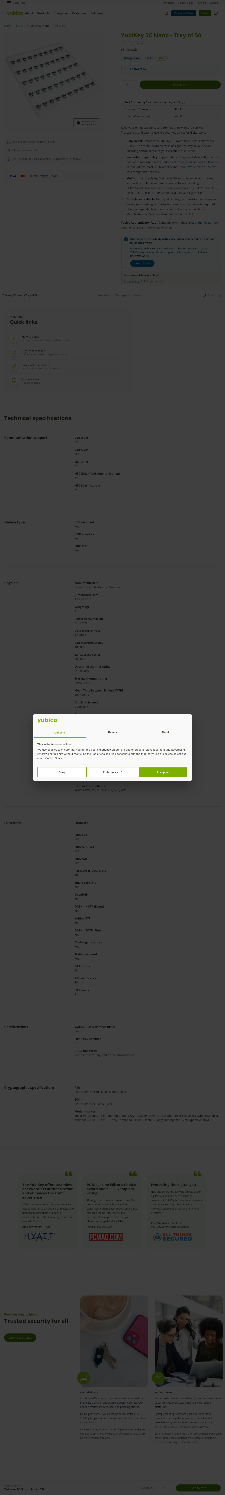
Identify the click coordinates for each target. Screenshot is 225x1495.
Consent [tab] (59, 732)
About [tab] (165, 732)
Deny (62, 771)
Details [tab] (112, 732)
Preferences (112, 771)
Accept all (163, 771)
